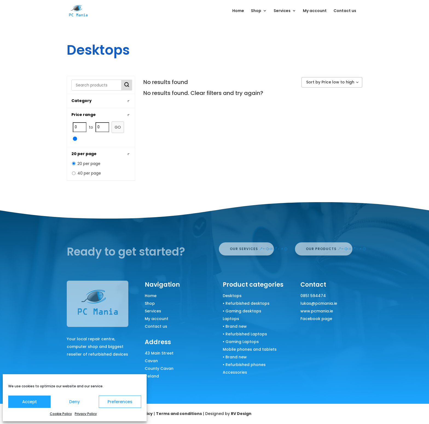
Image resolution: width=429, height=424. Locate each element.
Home (238, 11)
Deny (74, 402)
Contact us (345, 11)
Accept (29, 402)
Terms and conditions (179, 413)
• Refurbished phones (244, 364)
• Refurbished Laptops (245, 334)
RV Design (241, 413)
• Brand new (235, 326)
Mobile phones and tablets (250, 349)
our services (244, 248)
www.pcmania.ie (316, 311)
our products (321, 248)
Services (282, 11)
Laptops (231, 318)
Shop (256, 11)
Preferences (120, 402)
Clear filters (206, 93)
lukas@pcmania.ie (318, 303)
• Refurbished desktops (246, 303)
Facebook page (316, 318)
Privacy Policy (86, 413)
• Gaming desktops (242, 311)
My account (315, 11)
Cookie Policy (61, 413)
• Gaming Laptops (241, 341)
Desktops (232, 295)
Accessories (235, 372)
